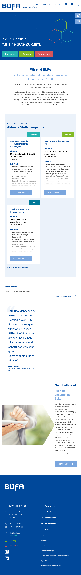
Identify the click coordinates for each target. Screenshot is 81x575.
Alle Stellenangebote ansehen (17, 267)
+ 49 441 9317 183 (16, 527)
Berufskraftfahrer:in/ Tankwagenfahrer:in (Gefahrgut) (19, 144)
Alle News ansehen (64, 296)
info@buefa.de (14, 533)
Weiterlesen (63, 464)
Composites (44, 54)
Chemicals (10, 54)
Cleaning (26, 54)
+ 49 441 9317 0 (15, 524)
